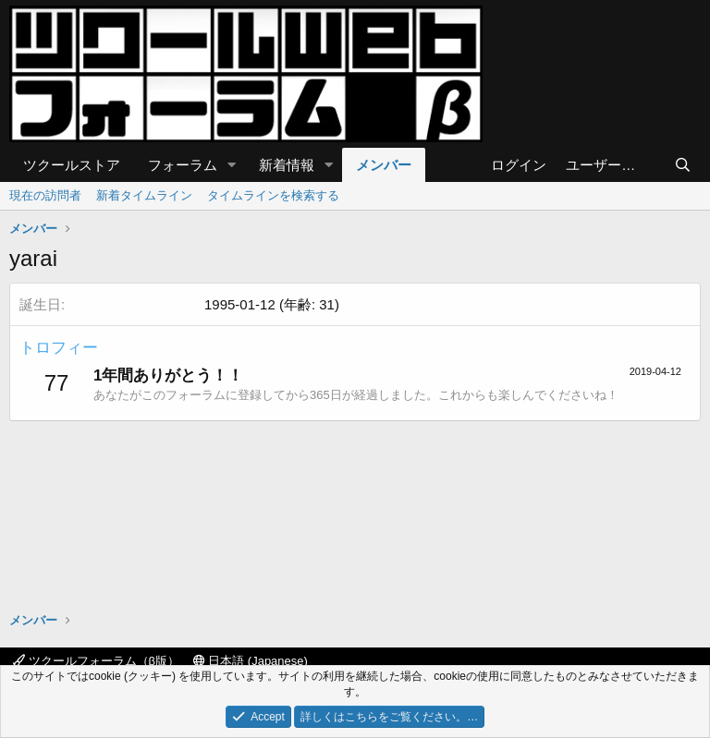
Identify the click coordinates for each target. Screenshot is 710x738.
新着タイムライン (144, 195)
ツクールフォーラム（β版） (96, 661)
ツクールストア (71, 165)
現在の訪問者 (45, 195)
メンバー (383, 165)
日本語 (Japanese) (250, 661)
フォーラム (182, 165)
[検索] (683, 165)
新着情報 (286, 165)
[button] (232, 165)
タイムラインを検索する (273, 195)
